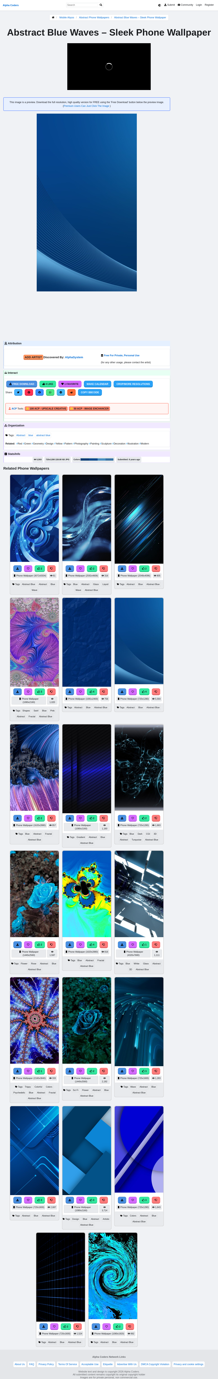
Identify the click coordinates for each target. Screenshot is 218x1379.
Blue (53, 584)
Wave (34, 590)
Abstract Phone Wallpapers (94, 17)
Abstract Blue (28, 584)
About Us (20, 1364)
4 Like (47, 384)
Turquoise (136, 840)
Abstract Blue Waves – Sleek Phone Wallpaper (140, 17)
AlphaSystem (74, 357)
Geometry (38, 443)
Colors (49, 1087)
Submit (169, 4)
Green (27, 443)
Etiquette (108, 1364)
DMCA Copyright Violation (155, 1364)
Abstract (20, 435)
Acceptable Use (90, 1364)
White (136, 963)
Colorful (38, 1087)
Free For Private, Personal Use (121, 355)
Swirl (36, 711)
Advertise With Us (127, 1364)
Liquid (105, 584)
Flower (24, 963)
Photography (81, 443)
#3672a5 (109, 459)
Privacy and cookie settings (188, 1364)
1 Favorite (70, 384)
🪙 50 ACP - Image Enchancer (89, 408)
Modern (144, 443)
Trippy (28, 1087)
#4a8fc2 (102, 459)
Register (209, 4)
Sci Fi (75, 1090)
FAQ (31, 1364)
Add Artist (33, 357)
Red (19, 443)
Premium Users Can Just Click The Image (87, 106)
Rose (33, 963)
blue (31, 435)
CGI (148, 834)
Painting (94, 443)
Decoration (119, 443)
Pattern (68, 443)
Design (49, 443)
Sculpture (106, 443)
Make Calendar (97, 384)
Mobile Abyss (66, 17)
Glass (96, 584)
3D (155, 834)
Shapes (26, 711)
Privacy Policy (46, 1364)
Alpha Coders (11, 5)
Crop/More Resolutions (133, 384)
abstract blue (43, 435)
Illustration (132, 443)
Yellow (58, 443)
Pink (52, 711)
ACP (14, 408)
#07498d (93, 459)
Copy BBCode (90, 392)
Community (185, 4)
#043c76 (84, 459)
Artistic (106, 1219)
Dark (140, 834)
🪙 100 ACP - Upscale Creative (46, 408)
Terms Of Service (67, 1364)
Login (199, 4)
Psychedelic (19, 1092)
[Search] (101, 5)
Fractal (32, 716)
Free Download (21, 384)
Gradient (81, 837)
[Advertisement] (86, 315)
